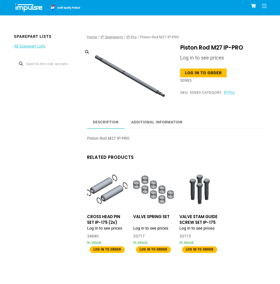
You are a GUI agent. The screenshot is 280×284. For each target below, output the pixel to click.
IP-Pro (132, 37)
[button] (126, 67)
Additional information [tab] (156, 122)
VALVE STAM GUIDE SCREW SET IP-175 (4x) (198, 222)
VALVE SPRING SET (151, 216)
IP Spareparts (112, 37)
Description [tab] (106, 122)
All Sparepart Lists (29, 46)
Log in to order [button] (203, 73)
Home (92, 37)
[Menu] (264, 6)
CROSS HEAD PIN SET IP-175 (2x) (103, 219)
